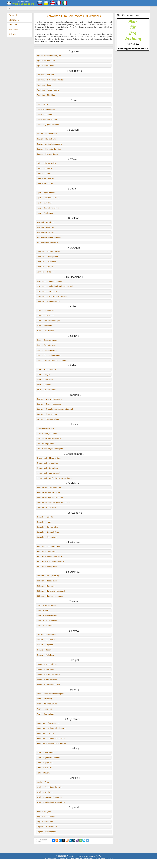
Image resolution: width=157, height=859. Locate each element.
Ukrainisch (14, 20)
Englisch (13, 24)
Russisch (13, 15)
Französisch (14, 29)
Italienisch (13, 34)
